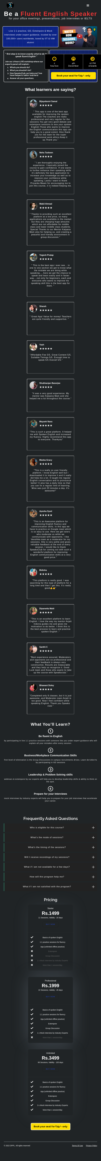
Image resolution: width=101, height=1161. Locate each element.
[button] (88, 5)
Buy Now (50, 924)
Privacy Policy (91, 1146)
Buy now (50, 1069)
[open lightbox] (78, 36)
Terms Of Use (77, 1146)
